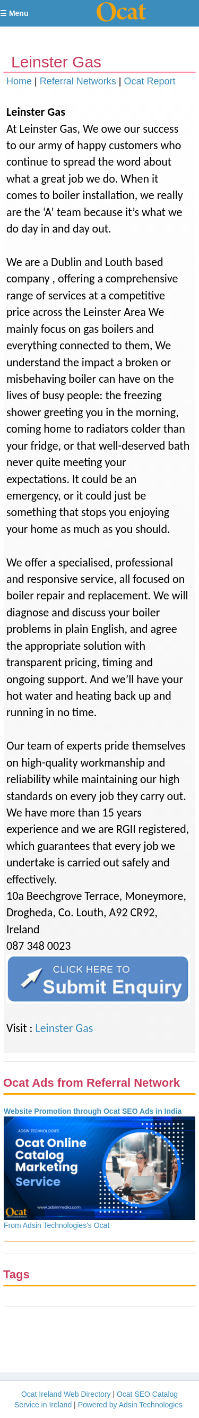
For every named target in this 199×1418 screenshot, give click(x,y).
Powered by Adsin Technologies (130, 1404)
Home (19, 81)
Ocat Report (149, 81)
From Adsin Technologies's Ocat (56, 1225)
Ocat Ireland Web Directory (66, 1394)
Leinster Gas (64, 1028)
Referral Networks (78, 81)
